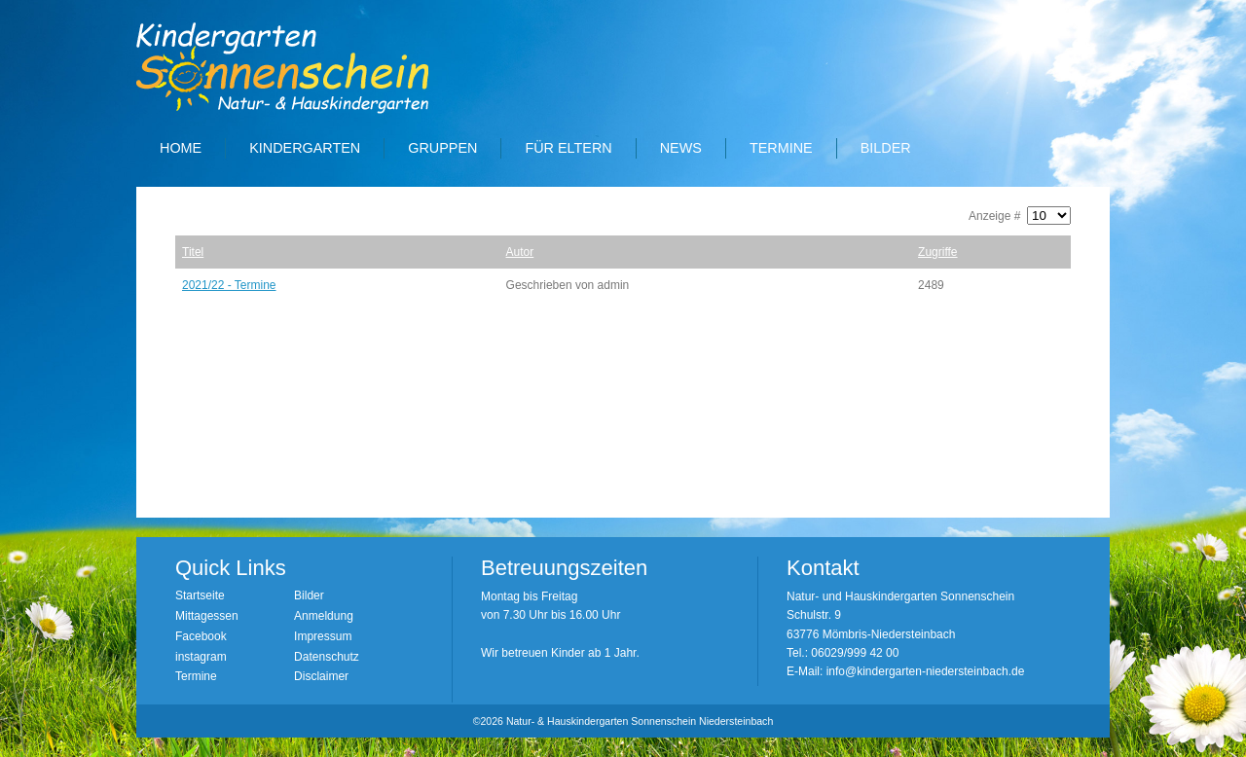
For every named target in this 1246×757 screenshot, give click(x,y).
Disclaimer (321, 676)
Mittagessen (206, 616)
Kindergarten (304, 148)
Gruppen (442, 148)
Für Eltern (568, 148)
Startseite (200, 595)
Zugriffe (937, 252)
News (681, 148)
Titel (192, 252)
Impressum (322, 636)
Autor (520, 252)
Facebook (201, 636)
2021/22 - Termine (229, 285)
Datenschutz (326, 657)
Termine (781, 148)
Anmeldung (323, 616)
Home (181, 148)
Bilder (886, 148)
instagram (201, 657)
